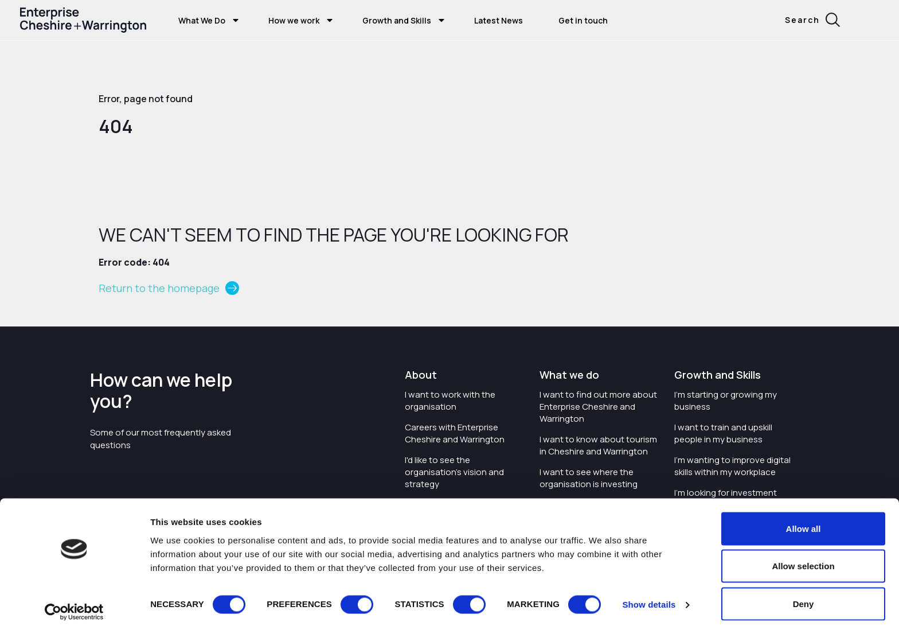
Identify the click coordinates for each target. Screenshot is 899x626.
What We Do (201, 20)
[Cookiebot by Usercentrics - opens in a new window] (74, 603)
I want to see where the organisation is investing (589, 478)
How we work (293, 20)
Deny (803, 595)
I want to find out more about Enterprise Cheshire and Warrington (598, 406)
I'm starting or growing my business (725, 400)
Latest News (498, 20)
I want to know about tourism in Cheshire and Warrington (598, 445)
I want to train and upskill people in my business (723, 433)
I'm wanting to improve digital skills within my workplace (732, 466)
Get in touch (583, 20)
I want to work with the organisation (450, 400)
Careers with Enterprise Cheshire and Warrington (455, 433)
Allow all (803, 520)
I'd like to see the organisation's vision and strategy (454, 472)
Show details (648, 596)
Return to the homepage (159, 288)
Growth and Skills (396, 20)
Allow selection (803, 558)
